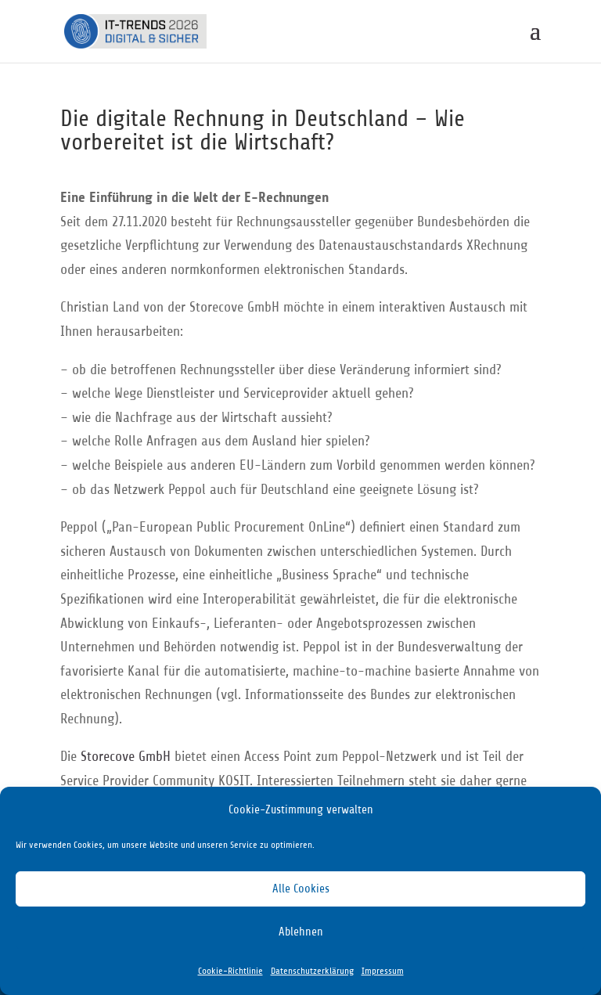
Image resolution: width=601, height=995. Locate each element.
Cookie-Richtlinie (230, 970)
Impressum (383, 970)
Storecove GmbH (126, 756)
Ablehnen (301, 932)
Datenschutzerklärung (312, 970)
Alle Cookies (300, 889)
